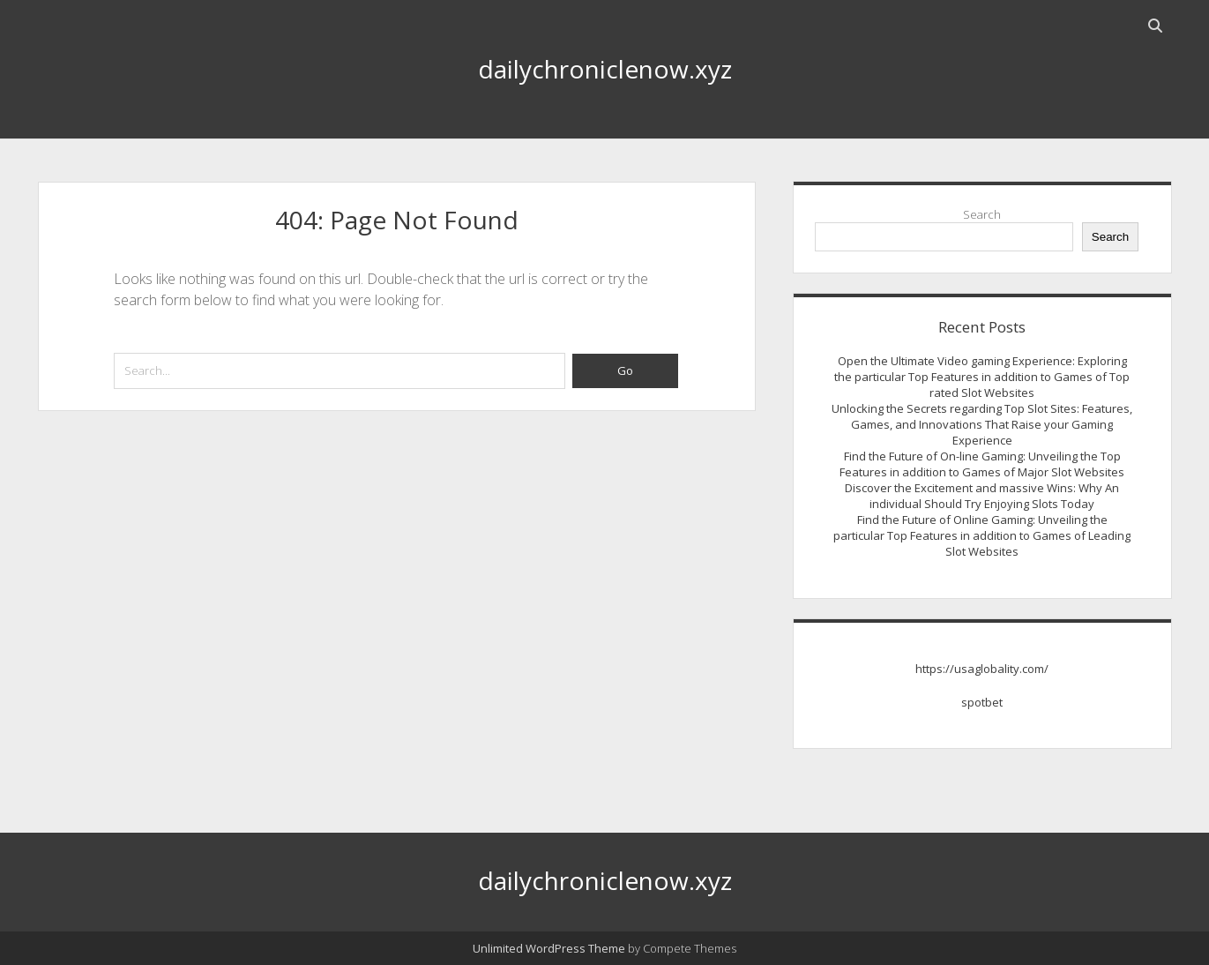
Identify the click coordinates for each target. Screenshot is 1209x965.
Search (982, 214)
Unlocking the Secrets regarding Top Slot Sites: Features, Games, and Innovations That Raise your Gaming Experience (982, 424)
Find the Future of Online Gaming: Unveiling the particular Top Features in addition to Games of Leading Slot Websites (982, 535)
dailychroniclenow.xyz (605, 69)
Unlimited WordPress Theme (549, 948)
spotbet (982, 702)
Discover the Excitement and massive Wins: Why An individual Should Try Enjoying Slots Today (982, 496)
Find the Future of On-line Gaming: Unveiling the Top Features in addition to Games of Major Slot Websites (982, 464)
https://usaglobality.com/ (982, 669)
